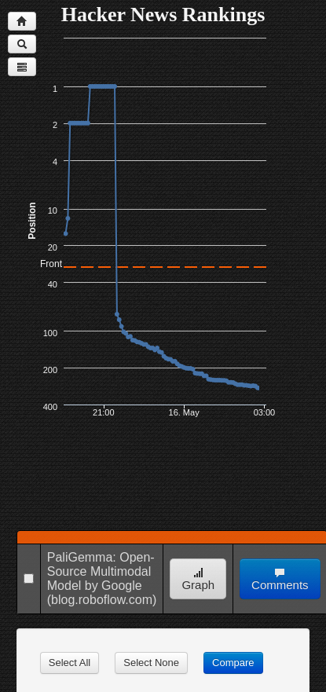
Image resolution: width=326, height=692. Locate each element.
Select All (69, 662)
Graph (197, 579)
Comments (280, 579)
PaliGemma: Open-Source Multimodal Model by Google (101, 571)
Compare (233, 662)
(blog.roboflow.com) (102, 599)
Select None (151, 662)
